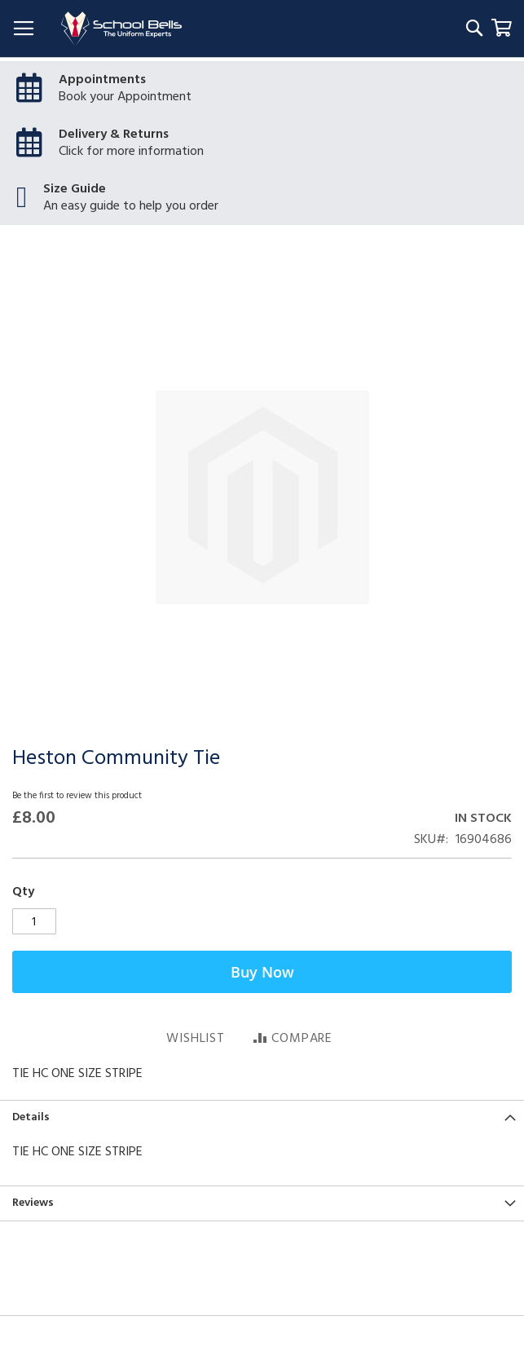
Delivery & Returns (114, 134)
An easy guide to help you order (130, 206)
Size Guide (74, 189)
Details (31, 1117)
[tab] (262, 1117)
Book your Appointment (125, 97)
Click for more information (131, 151)
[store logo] (121, 28)
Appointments (102, 80)
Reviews (33, 1203)
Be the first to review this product (77, 795)
